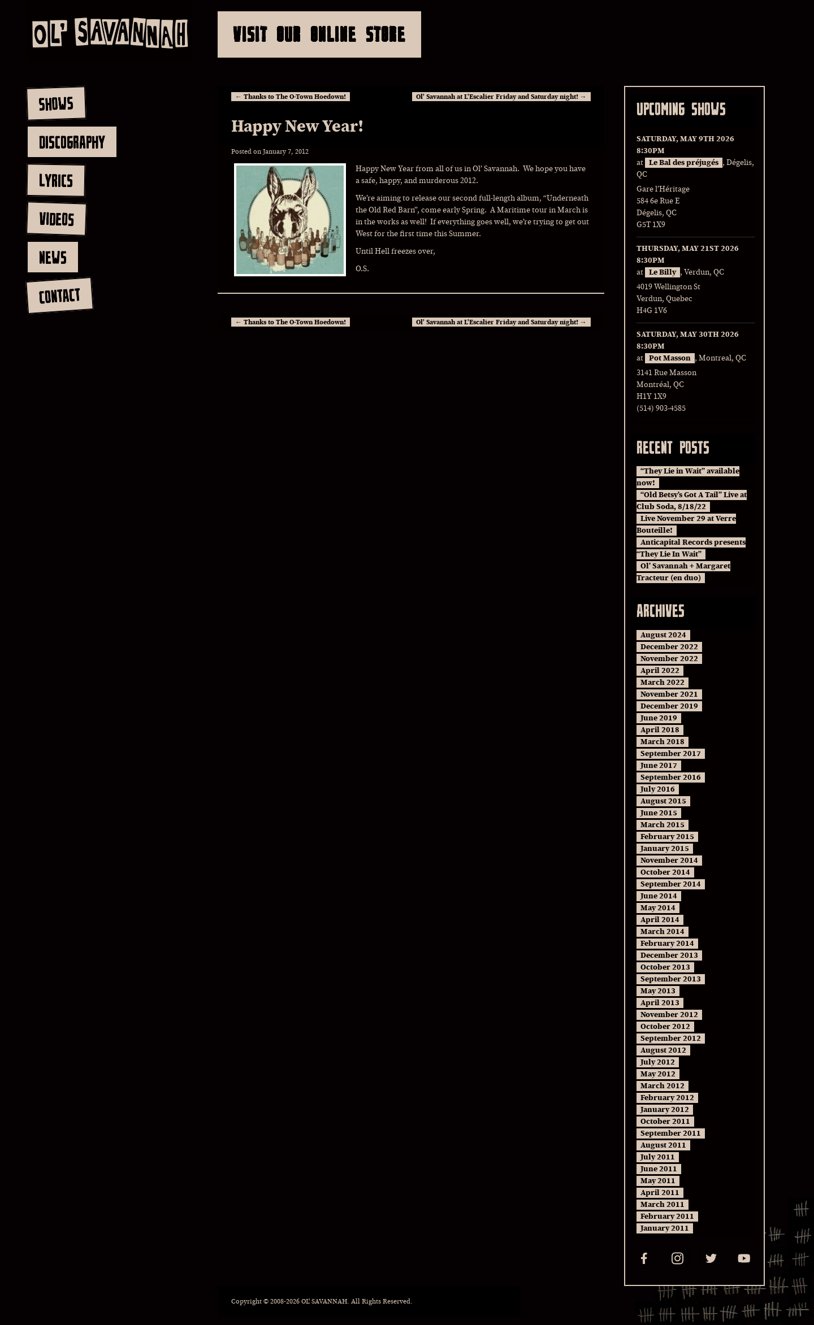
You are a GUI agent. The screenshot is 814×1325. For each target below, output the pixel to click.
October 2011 (665, 1122)
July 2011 (657, 1157)
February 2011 (667, 1216)
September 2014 (670, 884)
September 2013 (670, 979)
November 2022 (669, 659)
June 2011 (658, 1169)
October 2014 (665, 872)
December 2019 (669, 706)
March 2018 (662, 742)
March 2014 (662, 932)
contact (59, 296)
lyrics (55, 180)
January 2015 (664, 849)
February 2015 (667, 837)
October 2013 (665, 967)
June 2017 (658, 766)
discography (72, 142)
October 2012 (665, 1027)
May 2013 (658, 991)
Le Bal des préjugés (683, 163)
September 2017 (670, 754)
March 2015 (662, 825)
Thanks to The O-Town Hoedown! (290, 96)
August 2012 (663, 1050)
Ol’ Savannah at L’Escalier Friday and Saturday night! (501, 96)
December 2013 (669, 955)
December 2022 (669, 647)
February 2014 (667, 944)
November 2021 (669, 694)
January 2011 (664, 1228)
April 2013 (659, 1003)
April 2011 (659, 1193)
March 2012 (662, 1086)
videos (56, 218)
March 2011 (662, 1205)
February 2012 (667, 1098)
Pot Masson (670, 358)
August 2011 (663, 1145)
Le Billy (662, 272)
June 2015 (658, 813)
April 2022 (659, 671)
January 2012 (664, 1110)
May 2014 (658, 908)
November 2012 (669, 1015)
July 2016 (657, 789)
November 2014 (669, 860)
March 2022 (662, 683)
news (53, 257)
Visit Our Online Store (319, 34)
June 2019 (658, 718)
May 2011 (658, 1181)
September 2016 (670, 777)
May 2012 (658, 1074)
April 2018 (659, 730)
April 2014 (659, 920)
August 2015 (663, 801)
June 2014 (658, 896)
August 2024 (663, 635)
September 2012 (670, 1038)
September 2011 (670, 1133)
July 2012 (657, 1062)
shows (55, 103)
